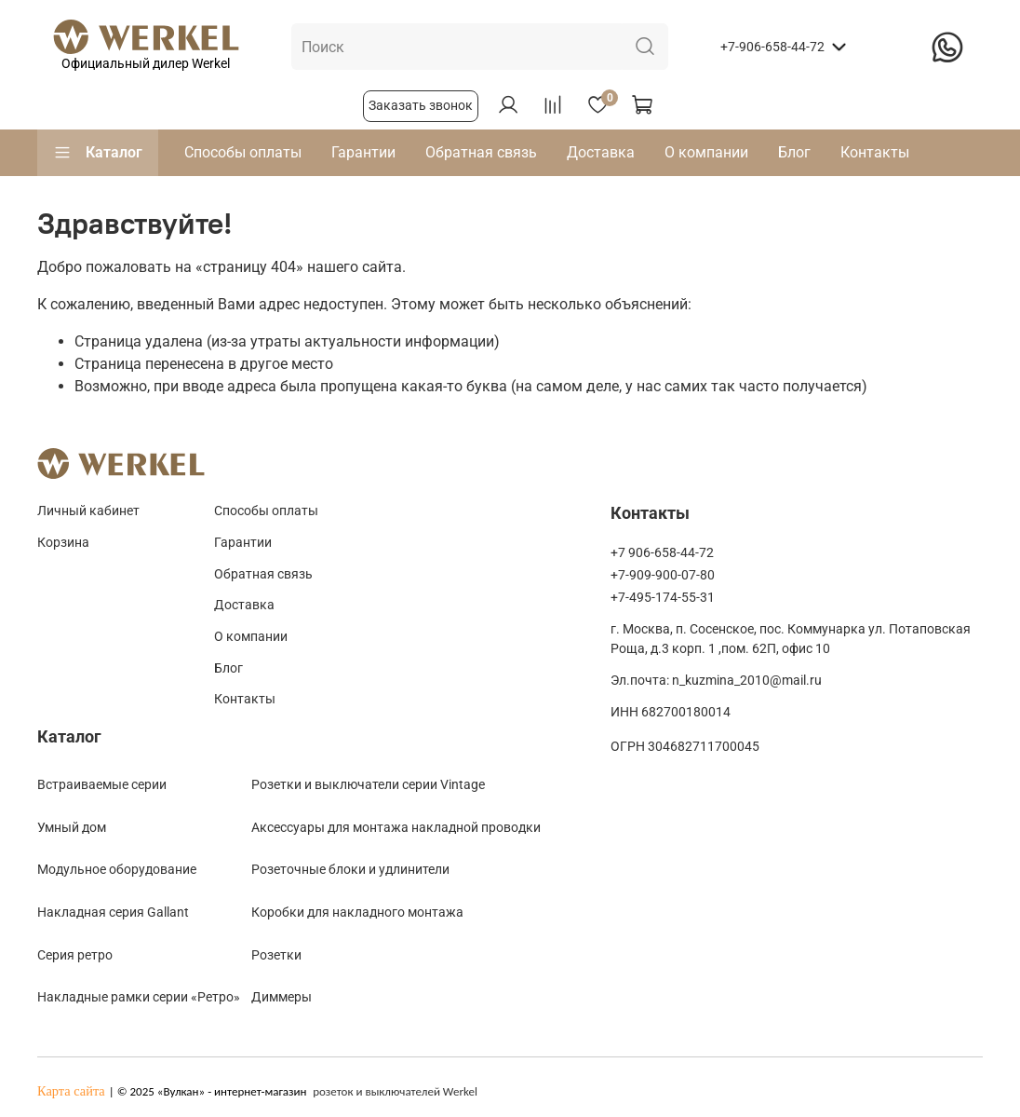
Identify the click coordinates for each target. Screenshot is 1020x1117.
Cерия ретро (75, 954)
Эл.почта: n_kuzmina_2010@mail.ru (716, 680)
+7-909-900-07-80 (663, 575)
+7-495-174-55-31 (663, 598)
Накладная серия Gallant (113, 912)
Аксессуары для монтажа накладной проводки (396, 827)
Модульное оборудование (116, 869)
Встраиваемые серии (102, 784)
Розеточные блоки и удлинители (350, 869)
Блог (794, 152)
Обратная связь (481, 152)
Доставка (601, 152)
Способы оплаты (243, 152)
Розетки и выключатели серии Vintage (368, 784)
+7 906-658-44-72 (662, 553)
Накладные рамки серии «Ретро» (138, 996)
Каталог (97, 152)
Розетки (276, 954)
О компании (706, 152)
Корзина (63, 543)
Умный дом (71, 827)
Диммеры (281, 996)
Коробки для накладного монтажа (357, 912)
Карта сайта (71, 1090)
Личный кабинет (88, 511)
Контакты (874, 152)
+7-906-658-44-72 (772, 47)
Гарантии (363, 152)
